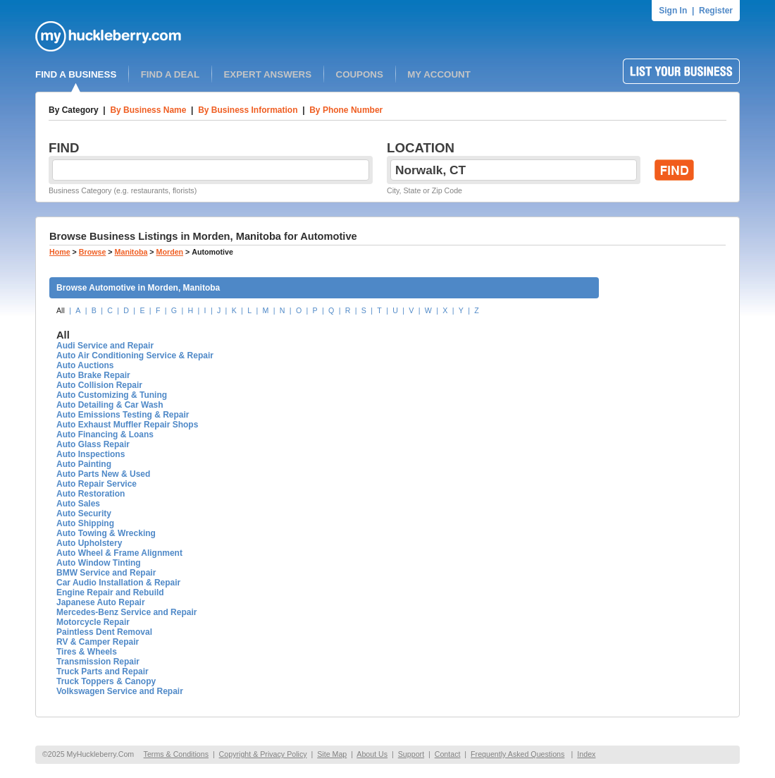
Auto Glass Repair (93, 444)
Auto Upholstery (89, 543)
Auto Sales (78, 504)
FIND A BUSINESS (75, 74)
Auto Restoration (90, 494)
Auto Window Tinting (98, 563)
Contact (448, 754)
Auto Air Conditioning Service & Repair (134, 355)
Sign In (673, 11)
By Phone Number (346, 110)
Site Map (332, 754)
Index (586, 754)
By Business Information (247, 110)
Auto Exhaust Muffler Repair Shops (127, 425)
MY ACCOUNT (439, 74)
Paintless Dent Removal (104, 632)
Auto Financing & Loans (105, 434)
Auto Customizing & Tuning (111, 395)
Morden (169, 252)
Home (59, 252)
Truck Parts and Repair (102, 671)
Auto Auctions (85, 365)
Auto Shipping (85, 523)
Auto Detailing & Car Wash (109, 405)
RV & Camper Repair (97, 642)
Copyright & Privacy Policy (263, 754)
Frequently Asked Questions (517, 754)
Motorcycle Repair (93, 622)
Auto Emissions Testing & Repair (122, 415)
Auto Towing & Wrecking (106, 533)
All (60, 310)
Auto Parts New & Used (103, 474)
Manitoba (131, 252)
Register (716, 11)
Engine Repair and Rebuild (110, 592)
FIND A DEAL (170, 74)
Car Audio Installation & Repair (118, 583)
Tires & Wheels (86, 652)
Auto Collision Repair (99, 385)
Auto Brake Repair (93, 375)
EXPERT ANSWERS (267, 74)
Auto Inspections (90, 454)
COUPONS (359, 74)
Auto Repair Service (96, 484)
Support (411, 754)
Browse (92, 252)
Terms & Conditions (176, 754)
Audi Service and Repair (105, 346)
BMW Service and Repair (106, 573)
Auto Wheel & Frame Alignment (119, 553)
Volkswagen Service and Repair (119, 691)
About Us (372, 754)
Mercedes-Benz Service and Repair (126, 612)
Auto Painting (83, 464)
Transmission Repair (98, 662)
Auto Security (83, 513)
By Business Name (148, 110)
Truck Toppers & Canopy (106, 681)
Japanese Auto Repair (100, 602)
